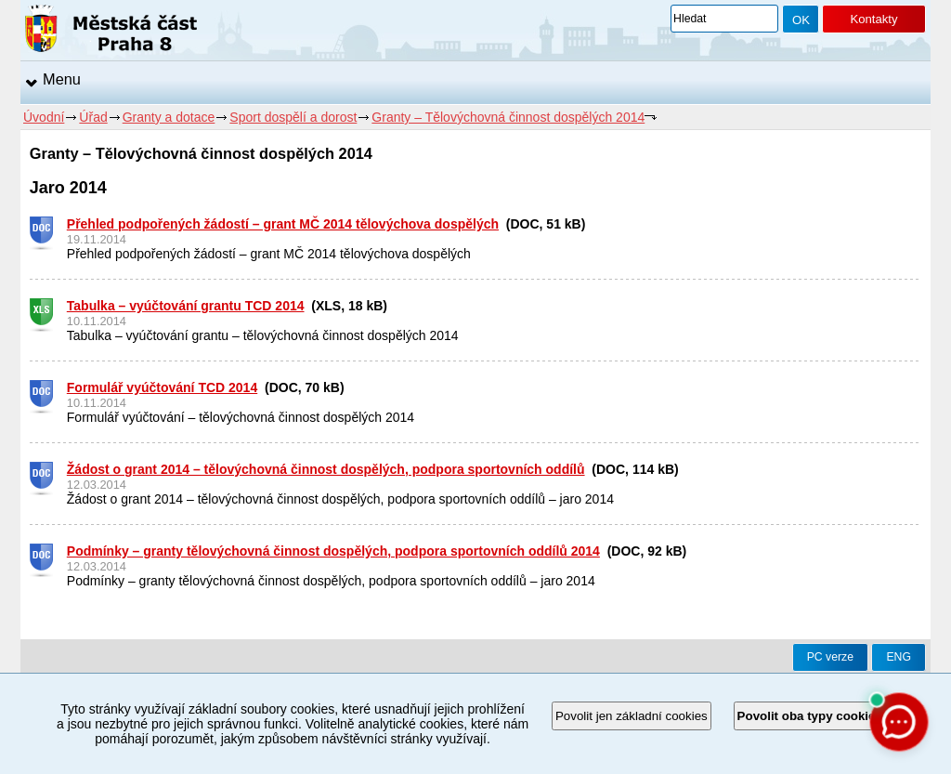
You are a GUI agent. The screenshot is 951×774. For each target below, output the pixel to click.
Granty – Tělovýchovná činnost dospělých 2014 (508, 117)
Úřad (93, 117)
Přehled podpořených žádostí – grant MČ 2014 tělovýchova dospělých (283, 223)
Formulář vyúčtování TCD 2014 (162, 387)
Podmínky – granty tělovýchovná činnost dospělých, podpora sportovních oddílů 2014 (333, 551)
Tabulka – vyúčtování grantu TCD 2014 (186, 305)
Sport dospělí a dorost (293, 117)
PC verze (830, 656)
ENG (898, 656)
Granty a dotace (169, 117)
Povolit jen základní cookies (631, 716)
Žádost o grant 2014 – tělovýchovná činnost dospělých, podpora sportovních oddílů (326, 469)
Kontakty (873, 19)
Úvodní (43, 117)
